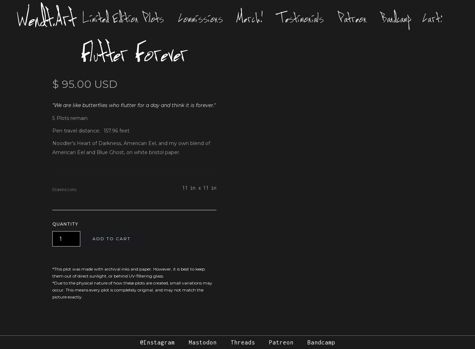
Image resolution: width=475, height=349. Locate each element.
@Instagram (157, 342)
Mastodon (203, 342)
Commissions (200, 18)
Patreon (352, 18)
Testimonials (300, 18)
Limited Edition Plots (123, 18)
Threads (243, 342)
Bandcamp (396, 18)
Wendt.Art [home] (46, 18)
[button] (434, 18)
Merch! (250, 18)
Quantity (65, 224)
